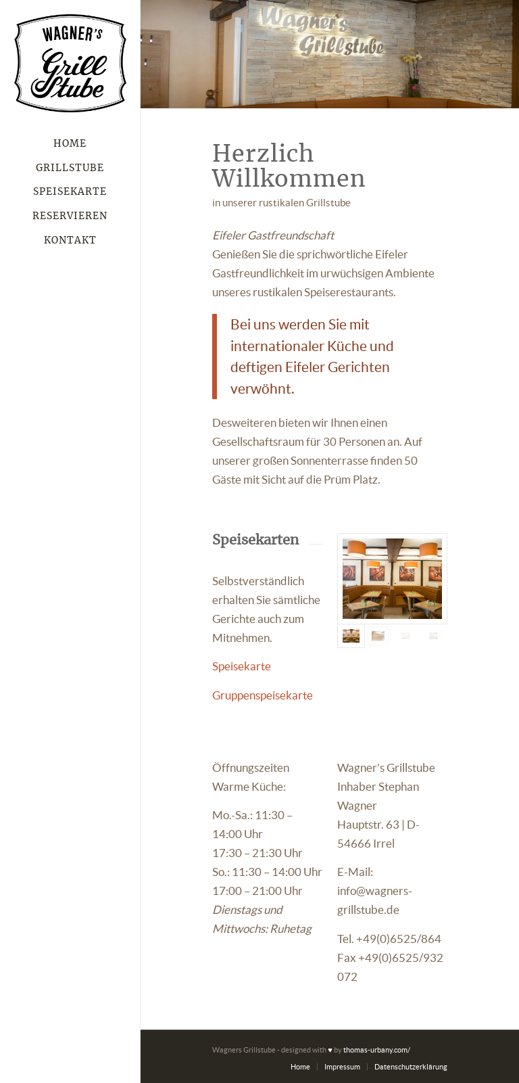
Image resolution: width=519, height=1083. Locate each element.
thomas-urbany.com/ (376, 1050)
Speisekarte (241, 666)
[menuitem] (70, 145)
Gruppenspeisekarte (262, 695)
